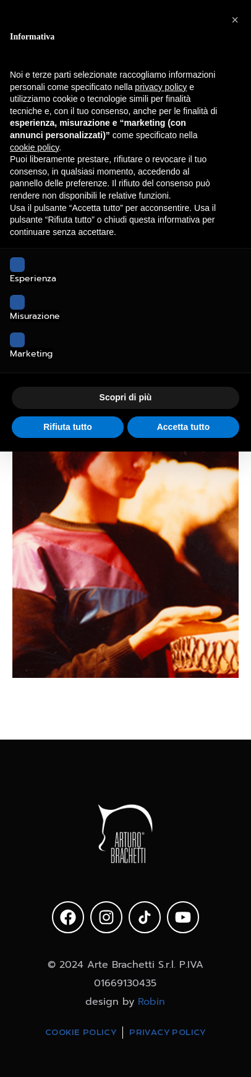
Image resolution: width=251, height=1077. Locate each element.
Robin (151, 1001)
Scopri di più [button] (126, 397)
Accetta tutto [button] (183, 427)
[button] (235, 20)
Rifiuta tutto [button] (67, 427)
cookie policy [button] (34, 147)
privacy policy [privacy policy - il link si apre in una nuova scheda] (161, 87)
